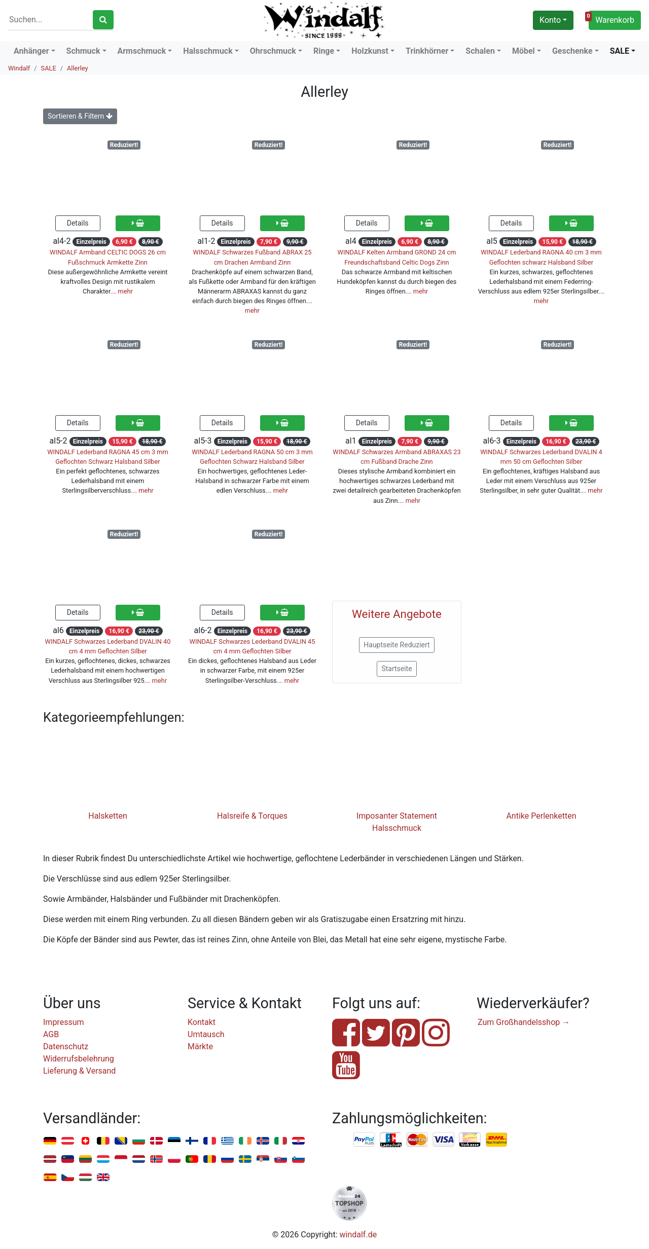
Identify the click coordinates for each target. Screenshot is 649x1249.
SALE (619, 51)
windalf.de (358, 1234)
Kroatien (298, 1141)
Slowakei (280, 1159)
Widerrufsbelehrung (78, 1058)
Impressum (63, 1022)
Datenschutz (65, 1046)
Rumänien (209, 1159)
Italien (280, 1141)
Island (263, 1141)
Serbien (263, 1159)
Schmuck (83, 51)
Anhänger (31, 51)
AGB (51, 1034)
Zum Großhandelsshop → (524, 1022)
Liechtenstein (67, 1159)
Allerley (77, 68)
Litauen (85, 1159)
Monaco (121, 1159)
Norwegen (156, 1159)
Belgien (103, 1141)
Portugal (192, 1159)
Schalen (480, 51)
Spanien (50, 1177)
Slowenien (298, 1159)
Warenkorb (611, 19)
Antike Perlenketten (541, 816)
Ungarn (85, 1177)
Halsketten (107, 816)
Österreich (67, 1141)
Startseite (396, 669)
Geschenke (572, 51)
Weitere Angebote (397, 613)
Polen (174, 1159)
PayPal (364, 1140)
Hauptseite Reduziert (396, 645)
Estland (174, 1141)
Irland (245, 1141)
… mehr (122, 291)
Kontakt (201, 1022)
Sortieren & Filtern (80, 116)
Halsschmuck (208, 51)
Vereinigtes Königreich (103, 1177)
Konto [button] (550, 20)
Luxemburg (103, 1159)
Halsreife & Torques (252, 816)
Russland (227, 1159)
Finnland (192, 1141)
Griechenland (227, 1141)
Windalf (19, 68)
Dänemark (156, 1141)
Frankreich (209, 1141)
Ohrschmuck (273, 51)
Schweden (245, 1159)
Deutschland (50, 1141)
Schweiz (85, 1141)
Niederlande (138, 1159)
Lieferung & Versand (79, 1071)
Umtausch (206, 1034)
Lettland (50, 1159)
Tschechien (67, 1177)
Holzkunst (369, 51)
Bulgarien (138, 1141)
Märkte (200, 1046)
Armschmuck (142, 51)
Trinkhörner (427, 51)
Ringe (323, 51)
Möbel (523, 51)
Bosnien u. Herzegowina (121, 1141)
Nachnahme (496, 1140)
